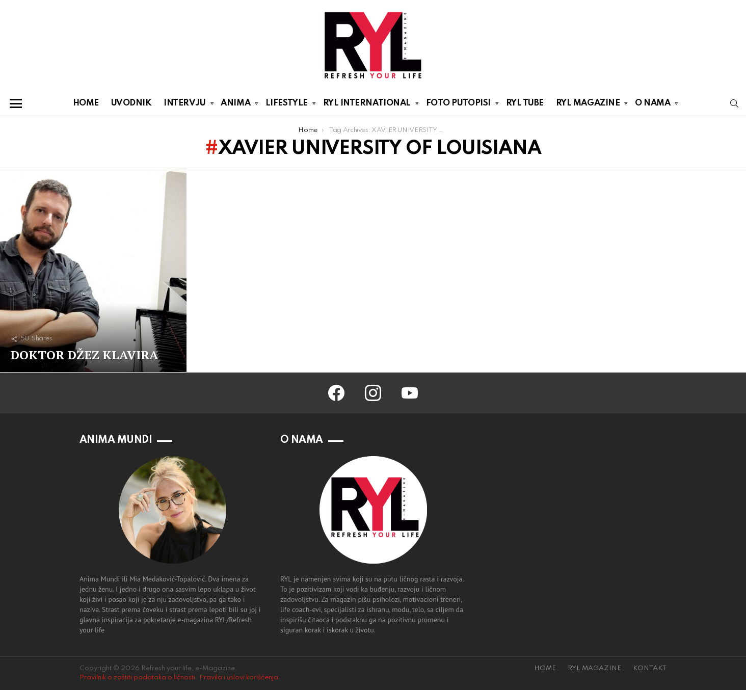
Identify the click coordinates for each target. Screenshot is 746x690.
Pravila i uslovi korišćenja (238, 677)
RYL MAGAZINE (588, 105)
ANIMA (235, 105)
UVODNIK (131, 103)
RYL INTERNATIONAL (367, 105)
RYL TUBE (525, 103)
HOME (86, 103)
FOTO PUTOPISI (458, 105)
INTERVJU (184, 105)
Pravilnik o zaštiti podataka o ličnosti (137, 677)
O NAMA (652, 105)
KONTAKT (650, 668)
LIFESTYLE (286, 105)
